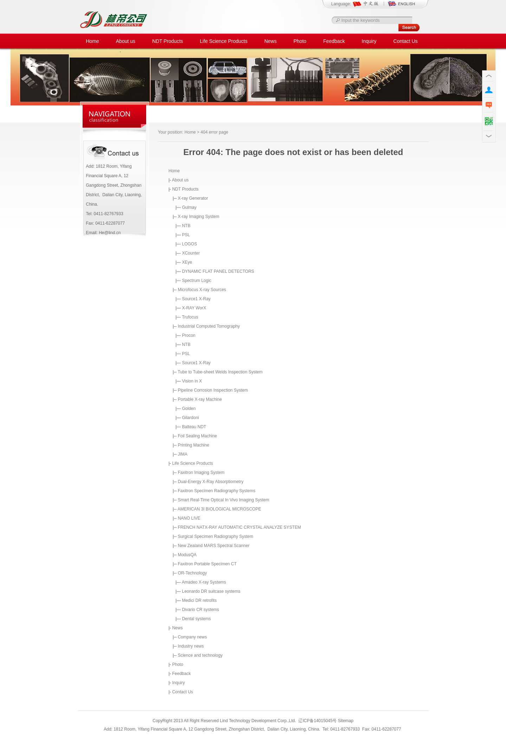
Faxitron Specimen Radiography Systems (216, 490)
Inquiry (369, 41)
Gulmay (189, 207)
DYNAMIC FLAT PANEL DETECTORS (218, 271)
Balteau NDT (194, 426)
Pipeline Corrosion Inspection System (213, 390)
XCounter (191, 253)
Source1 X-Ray (196, 298)
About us (125, 41)
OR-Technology (192, 573)
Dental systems (196, 618)
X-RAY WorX (194, 308)
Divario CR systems (200, 609)
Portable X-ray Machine (200, 399)
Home (92, 41)
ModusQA (187, 554)
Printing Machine (193, 445)
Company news (192, 637)
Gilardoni (190, 417)
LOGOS (189, 244)
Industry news (191, 646)
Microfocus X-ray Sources (202, 289)
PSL (186, 234)
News (270, 41)
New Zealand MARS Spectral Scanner (213, 545)
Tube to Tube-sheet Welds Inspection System (220, 372)
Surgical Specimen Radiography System (215, 536)
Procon (188, 335)
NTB (186, 225)
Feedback (334, 41)
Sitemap (345, 720)
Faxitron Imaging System (201, 472)
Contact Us (405, 41)
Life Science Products (223, 41)
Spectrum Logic (196, 280)
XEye (187, 262)
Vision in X (192, 381)
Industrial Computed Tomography (209, 326)
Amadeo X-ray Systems (204, 582)
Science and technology (200, 655)
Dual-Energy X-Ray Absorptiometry (211, 481)
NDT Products (167, 41)
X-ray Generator (193, 198)
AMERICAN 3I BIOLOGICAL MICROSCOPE (219, 509)
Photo (299, 41)
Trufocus (190, 317)
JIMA (182, 454)
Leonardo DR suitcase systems (211, 591)
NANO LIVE (189, 518)
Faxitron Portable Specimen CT (207, 563)
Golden (189, 408)
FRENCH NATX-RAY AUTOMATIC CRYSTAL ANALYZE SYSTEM (239, 527)
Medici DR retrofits (199, 600)
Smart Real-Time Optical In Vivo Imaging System (223, 499)
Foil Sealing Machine (197, 435)
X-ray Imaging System (198, 216)
